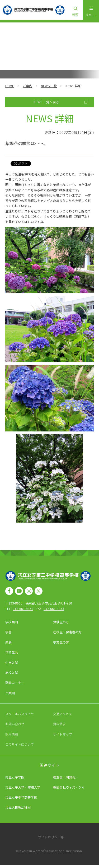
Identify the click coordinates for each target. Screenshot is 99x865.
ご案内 (27, 85)
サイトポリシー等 (51, 837)
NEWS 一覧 (49, 85)
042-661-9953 (54, 608)
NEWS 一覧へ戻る (46, 102)
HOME (9, 85)
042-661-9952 (23, 608)
